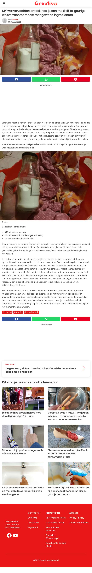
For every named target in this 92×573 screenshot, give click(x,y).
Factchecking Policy (56, 517)
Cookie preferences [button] (79, 522)
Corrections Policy (55, 522)
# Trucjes (7, 312)
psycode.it (33, 527)
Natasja (15, 19)
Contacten (33, 522)
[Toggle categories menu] (4, 3)
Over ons (32, 517)
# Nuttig (18, 312)
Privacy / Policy (76, 517)
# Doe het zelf (31, 312)
